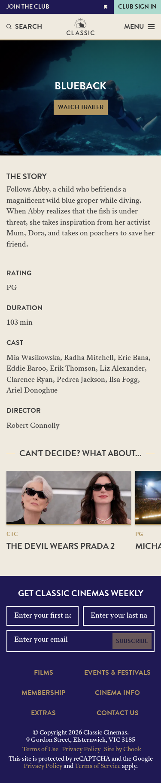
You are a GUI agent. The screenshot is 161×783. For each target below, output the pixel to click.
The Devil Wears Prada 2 (60, 545)
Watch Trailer (80, 107)
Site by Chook (122, 749)
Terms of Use (40, 749)
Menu (139, 26)
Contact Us (118, 713)
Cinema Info (117, 693)
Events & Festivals (117, 672)
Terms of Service (98, 766)
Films (43, 672)
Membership (43, 693)
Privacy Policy (81, 749)
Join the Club (27, 6)
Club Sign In (137, 6)
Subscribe (132, 641)
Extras (43, 713)
